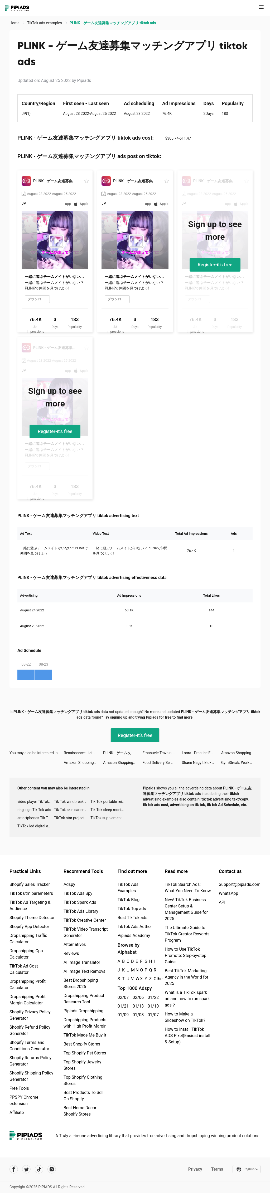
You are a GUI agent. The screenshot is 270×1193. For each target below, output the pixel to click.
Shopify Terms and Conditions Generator (29, 1045)
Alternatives (75, 944)
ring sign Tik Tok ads (34, 810)
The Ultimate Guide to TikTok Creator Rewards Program (187, 934)
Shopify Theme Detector (32, 917)
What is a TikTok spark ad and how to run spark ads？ (187, 999)
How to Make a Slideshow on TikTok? (185, 1017)
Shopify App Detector (29, 926)
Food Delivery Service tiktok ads (162, 762)
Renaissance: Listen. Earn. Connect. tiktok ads (83, 753)
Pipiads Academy (134, 935)
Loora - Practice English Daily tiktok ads (201, 753)
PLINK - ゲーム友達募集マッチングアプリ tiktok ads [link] (113, 23)
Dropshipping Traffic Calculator (28, 938)
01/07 (152, 1014)
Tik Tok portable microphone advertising (108, 801)
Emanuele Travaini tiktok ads (162, 753)
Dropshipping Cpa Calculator (26, 954)
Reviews (71, 953)
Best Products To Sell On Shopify (83, 1095)
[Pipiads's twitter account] (26, 1169)
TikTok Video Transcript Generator (86, 932)
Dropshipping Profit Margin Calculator (27, 999)
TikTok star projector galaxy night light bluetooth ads (72, 818)
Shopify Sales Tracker (29, 884)
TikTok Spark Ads (80, 902)
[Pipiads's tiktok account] (39, 1169)
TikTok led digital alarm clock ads (35, 826)
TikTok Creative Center (85, 920)
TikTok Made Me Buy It (85, 1035)
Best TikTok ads (132, 917)
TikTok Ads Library (81, 911)
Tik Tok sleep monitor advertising (108, 810)
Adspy (69, 884)
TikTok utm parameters (31, 893)
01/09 (122, 1014)
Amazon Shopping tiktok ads (241, 753)
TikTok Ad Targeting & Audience (30, 905)
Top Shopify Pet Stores (85, 1052)
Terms (217, 1169)
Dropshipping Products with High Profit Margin (85, 1023)
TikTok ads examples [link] (45, 23)
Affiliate (16, 1112)
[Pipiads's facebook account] (13, 1169)
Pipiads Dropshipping (83, 1010)
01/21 (122, 1006)
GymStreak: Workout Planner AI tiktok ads (241, 762)
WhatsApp (228, 893)
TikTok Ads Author (135, 926)
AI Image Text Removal (85, 971)
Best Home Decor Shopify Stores (80, 1111)
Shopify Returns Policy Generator (30, 1061)
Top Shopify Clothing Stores (83, 1080)
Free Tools (19, 1088)
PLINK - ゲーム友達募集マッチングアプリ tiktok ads (122, 753)
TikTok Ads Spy (78, 893)
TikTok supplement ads (108, 818)
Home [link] (14, 23)
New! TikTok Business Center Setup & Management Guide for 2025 (186, 909)
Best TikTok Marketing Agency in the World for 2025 (186, 977)
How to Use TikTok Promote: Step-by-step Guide (185, 955)
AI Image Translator (82, 962)
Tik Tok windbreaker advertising (72, 801)
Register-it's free (215, 264)
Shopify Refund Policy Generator (29, 1030)
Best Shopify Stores (82, 1044)
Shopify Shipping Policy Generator (31, 1076)
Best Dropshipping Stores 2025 (81, 983)
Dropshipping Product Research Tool (84, 998)
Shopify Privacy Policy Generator (30, 1015)
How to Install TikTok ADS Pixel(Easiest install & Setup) (187, 1035)
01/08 (137, 1014)
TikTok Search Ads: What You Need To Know (188, 887)
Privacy (195, 1169)
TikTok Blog (129, 899)
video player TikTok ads (35, 801)
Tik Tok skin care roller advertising (72, 810)
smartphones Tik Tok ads (35, 818)
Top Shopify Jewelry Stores (82, 1065)
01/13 (137, 1006)
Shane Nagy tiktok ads (200, 762)
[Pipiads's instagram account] (51, 1169)
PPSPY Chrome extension (23, 1100)
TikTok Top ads (132, 908)
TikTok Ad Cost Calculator (23, 969)
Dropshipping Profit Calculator (27, 984)
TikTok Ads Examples (128, 887)
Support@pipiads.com (240, 884)
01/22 (152, 997)
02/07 (122, 997)
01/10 (152, 1006)
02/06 (137, 997)
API (222, 902)
